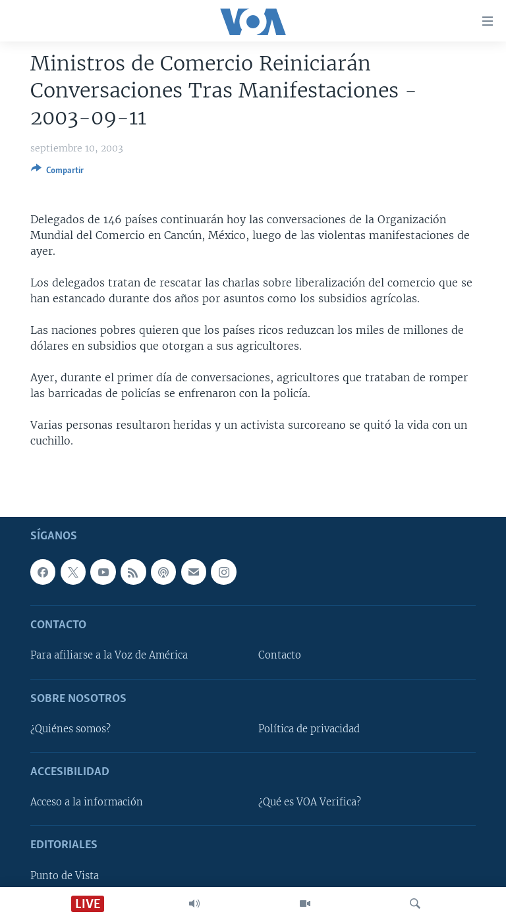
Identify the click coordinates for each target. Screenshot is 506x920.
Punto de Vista (64, 875)
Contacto (279, 655)
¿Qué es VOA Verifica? (309, 802)
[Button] (57, 172)
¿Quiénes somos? (70, 729)
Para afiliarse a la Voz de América (109, 655)
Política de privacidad (309, 729)
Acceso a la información (86, 802)
